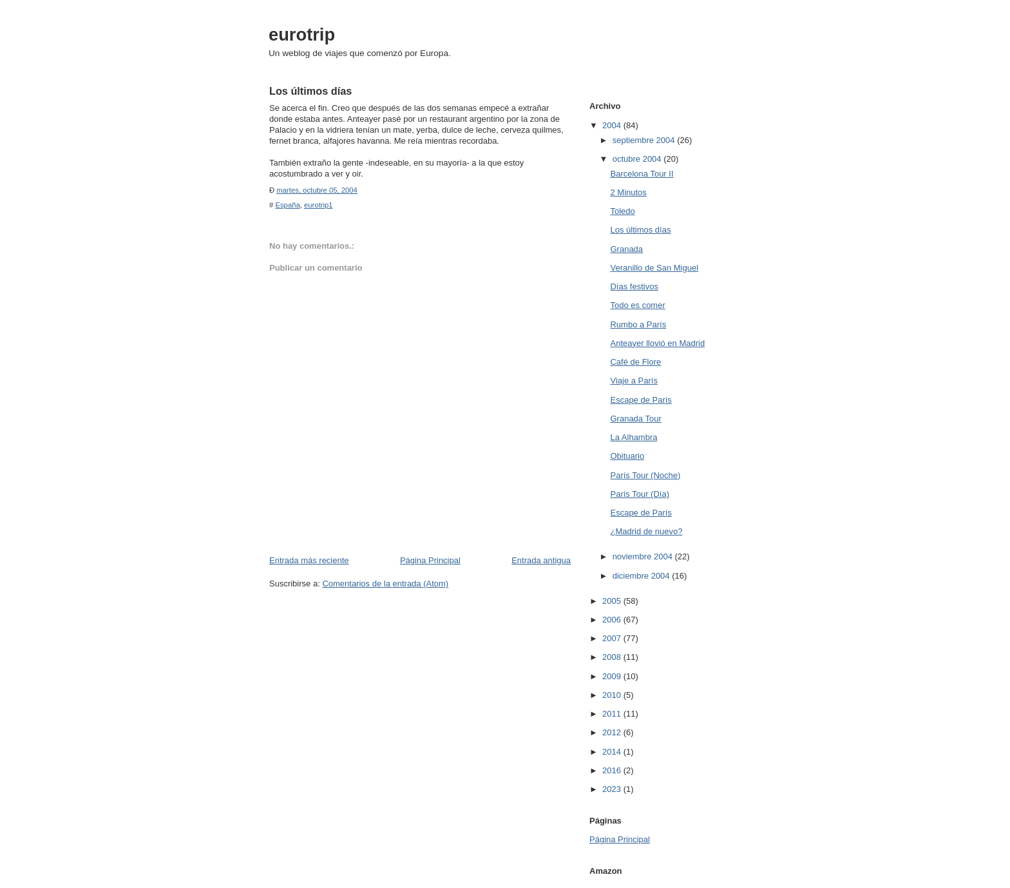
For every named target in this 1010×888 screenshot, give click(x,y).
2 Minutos (628, 192)
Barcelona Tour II (641, 174)
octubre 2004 (638, 159)
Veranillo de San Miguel (654, 268)
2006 (613, 619)
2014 (613, 752)
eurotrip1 (318, 205)
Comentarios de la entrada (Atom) (385, 583)
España (287, 205)
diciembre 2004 (642, 576)
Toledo (622, 211)
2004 (613, 125)
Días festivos (634, 286)
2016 (613, 770)
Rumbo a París (638, 324)
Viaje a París (633, 380)
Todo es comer (637, 305)
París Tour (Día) (639, 494)
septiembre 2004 (645, 140)
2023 (613, 789)
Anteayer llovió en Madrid (657, 343)
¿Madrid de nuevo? (646, 531)
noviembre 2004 (644, 556)
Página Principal (430, 560)
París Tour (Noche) (645, 475)
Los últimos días (640, 230)
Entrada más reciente (309, 560)
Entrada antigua (541, 560)
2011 (613, 714)
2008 (613, 657)
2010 (613, 695)
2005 (613, 601)
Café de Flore (635, 362)
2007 (613, 638)
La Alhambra (633, 437)
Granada (626, 249)
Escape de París (640, 400)
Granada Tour (635, 418)
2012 (613, 732)
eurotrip (302, 34)
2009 (613, 676)
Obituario (627, 456)
